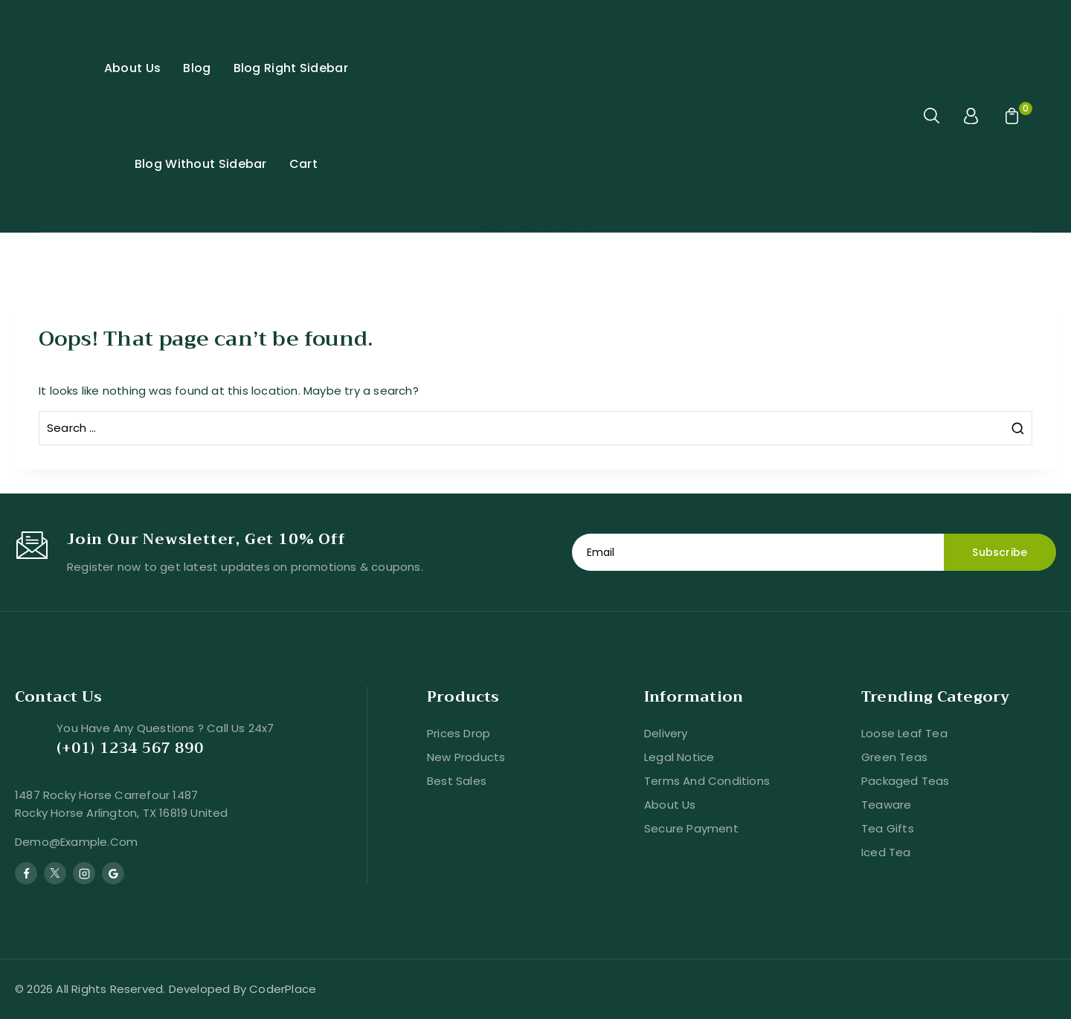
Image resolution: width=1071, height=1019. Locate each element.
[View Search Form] (933, 116)
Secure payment (691, 828)
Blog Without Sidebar (201, 163)
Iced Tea (886, 852)
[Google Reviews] (113, 873)
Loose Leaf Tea (904, 733)
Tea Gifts (887, 828)
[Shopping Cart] (1010, 116)
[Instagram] (84, 873)
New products (466, 757)
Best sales (456, 781)
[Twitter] (55, 873)
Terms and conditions (707, 781)
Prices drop (458, 733)
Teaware (886, 804)
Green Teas (894, 757)
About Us (132, 68)
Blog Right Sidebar (291, 68)
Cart (303, 163)
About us (670, 804)
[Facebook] (26, 873)
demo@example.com (76, 842)
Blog (196, 68)
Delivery (666, 733)
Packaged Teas (905, 781)
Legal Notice (679, 757)
